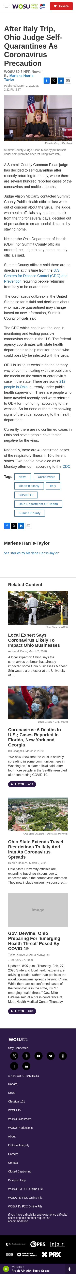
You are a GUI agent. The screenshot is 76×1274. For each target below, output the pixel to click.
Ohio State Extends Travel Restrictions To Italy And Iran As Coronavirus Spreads (35, 849)
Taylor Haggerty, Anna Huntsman (28, 954)
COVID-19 (26, 495)
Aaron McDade (17, 651)
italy (53, 485)
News (23, 477)
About (12, 1136)
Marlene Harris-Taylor (27, 543)
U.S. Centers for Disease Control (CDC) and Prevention (35, 275)
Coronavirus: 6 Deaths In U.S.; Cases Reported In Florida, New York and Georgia (34, 737)
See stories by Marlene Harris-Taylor (31, 553)
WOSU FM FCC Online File (25, 1189)
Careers (13, 1154)
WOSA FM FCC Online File (25, 1197)
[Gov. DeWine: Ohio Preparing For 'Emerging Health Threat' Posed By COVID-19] (38, 910)
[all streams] (70, 1269)
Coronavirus (46, 477)
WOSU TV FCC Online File (25, 1206)
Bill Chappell (16, 751)
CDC (66, 466)
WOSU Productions (20, 1127)
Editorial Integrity (18, 1145)
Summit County (30, 513)
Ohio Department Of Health (38, 504)
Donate (63, 6)
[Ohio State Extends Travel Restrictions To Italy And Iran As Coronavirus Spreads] (38, 814)
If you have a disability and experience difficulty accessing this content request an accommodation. (37, 1218)
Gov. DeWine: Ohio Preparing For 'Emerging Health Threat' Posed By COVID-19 (34, 941)
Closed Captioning (19, 1171)
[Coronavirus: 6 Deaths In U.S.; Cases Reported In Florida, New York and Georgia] (38, 702)
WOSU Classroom (19, 1119)
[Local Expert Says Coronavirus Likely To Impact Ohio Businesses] (38, 608)
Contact (13, 1162)
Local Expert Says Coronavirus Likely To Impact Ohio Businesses (34, 640)
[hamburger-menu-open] (6, 6)
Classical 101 (16, 1101)
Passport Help (17, 1180)
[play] (6, 1269)
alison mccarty (29, 485)
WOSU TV (14, 1110)
